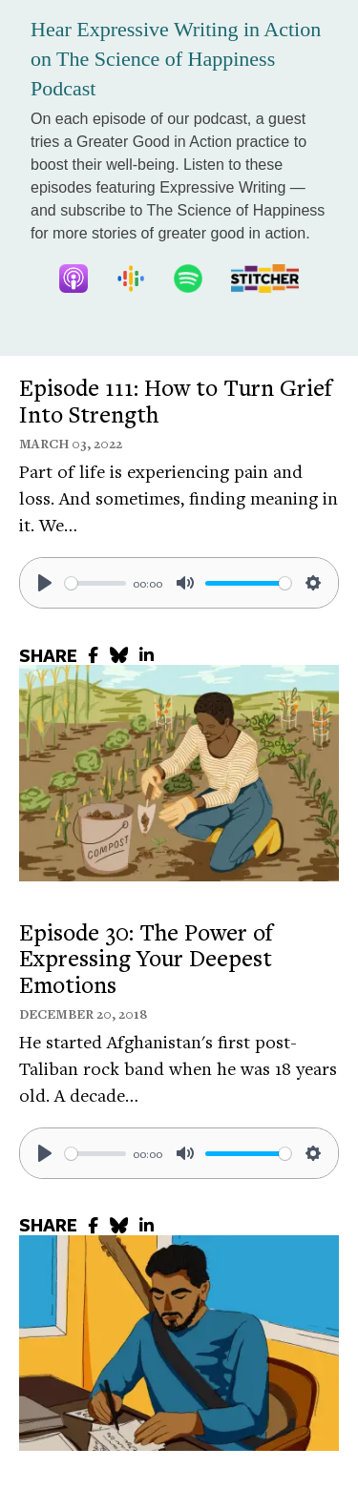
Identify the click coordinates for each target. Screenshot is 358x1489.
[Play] (45, 583)
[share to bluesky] (119, 655)
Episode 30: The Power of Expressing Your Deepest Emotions (146, 958)
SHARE (48, 655)
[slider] (95, 583)
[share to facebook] (93, 655)
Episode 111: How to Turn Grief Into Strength (175, 400)
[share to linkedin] (146, 655)
